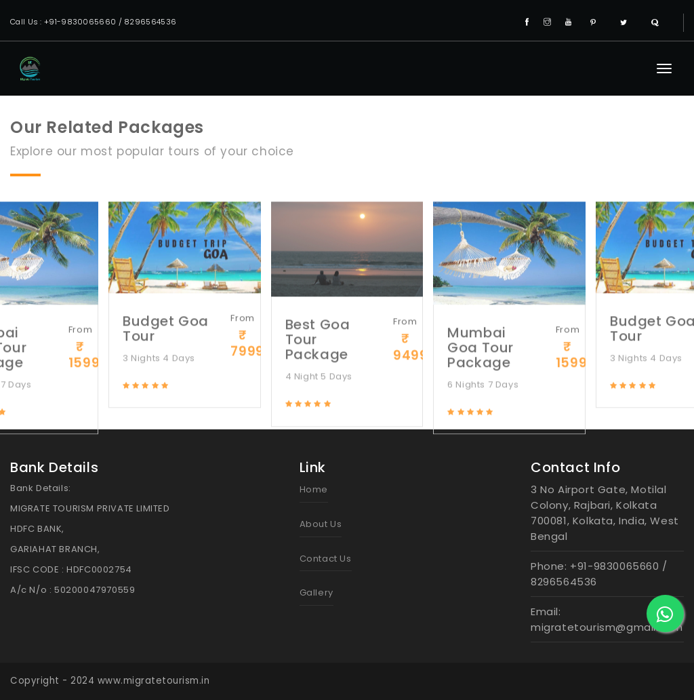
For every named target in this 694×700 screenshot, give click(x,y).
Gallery (316, 592)
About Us (321, 524)
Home (314, 489)
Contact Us (326, 558)
